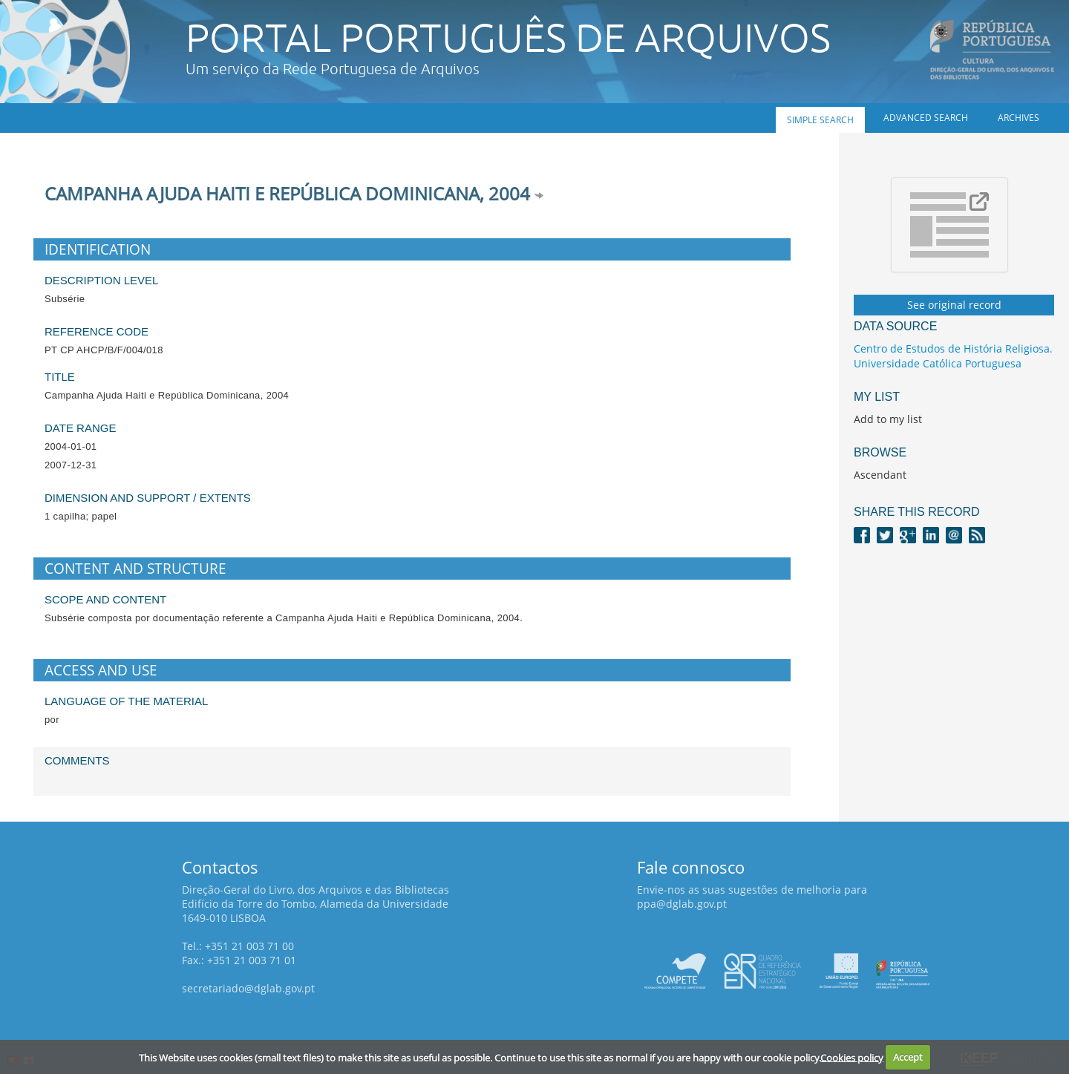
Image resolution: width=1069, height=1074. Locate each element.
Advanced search (925, 117)
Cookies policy (851, 1057)
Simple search (820, 120)
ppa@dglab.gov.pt (682, 904)
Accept (908, 1057)
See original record (954, 305)
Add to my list (888, 419)
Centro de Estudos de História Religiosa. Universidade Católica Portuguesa (953, 355)
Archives (1018, 117)
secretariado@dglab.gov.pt (248, 988)
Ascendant (880, 475)
